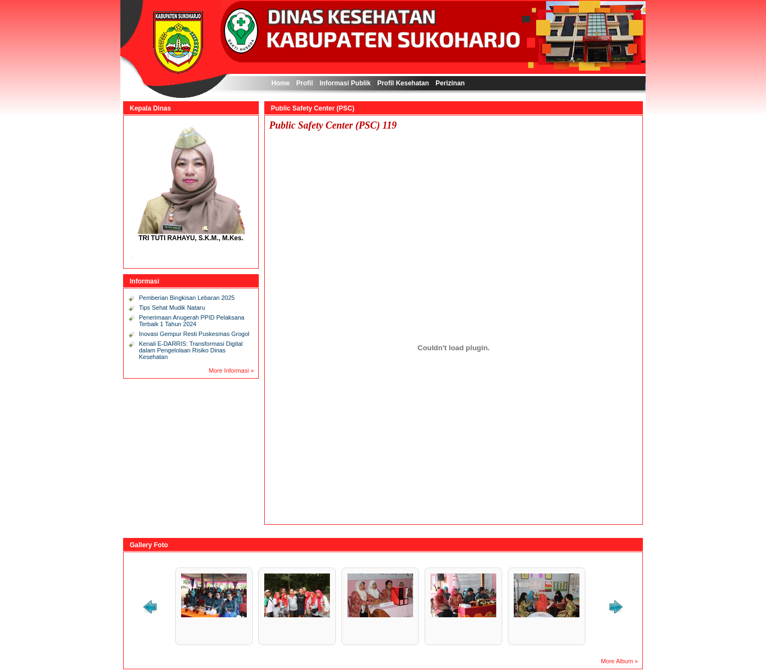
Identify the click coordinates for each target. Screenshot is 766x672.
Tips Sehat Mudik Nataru (172, 307)
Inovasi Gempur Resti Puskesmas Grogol (194, 334)
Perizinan (450, 83)
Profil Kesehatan (403, 83)
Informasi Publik (345, 83)
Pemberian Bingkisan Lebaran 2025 (187, 297)
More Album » (619, 661)
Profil (304, 83)
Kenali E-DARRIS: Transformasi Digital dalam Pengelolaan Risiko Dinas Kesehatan (191, 350)
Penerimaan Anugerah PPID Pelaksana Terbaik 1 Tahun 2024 (192, 320)
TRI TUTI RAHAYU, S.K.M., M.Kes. (190, 238)
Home (280, 83)
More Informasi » (231, 370)
